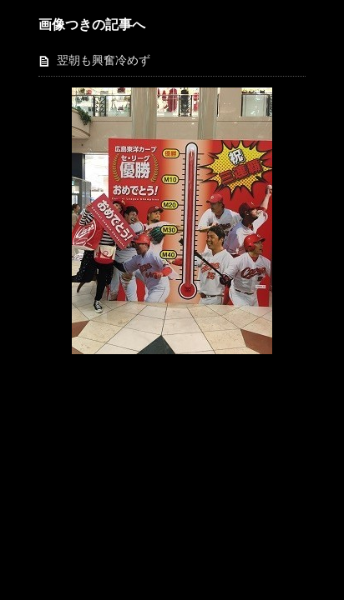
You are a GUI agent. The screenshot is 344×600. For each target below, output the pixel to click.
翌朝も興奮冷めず (103, 60)
